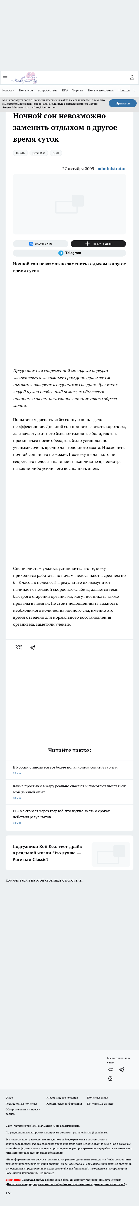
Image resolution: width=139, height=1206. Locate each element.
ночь (20, 152)
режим (38, 152)
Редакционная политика (21, 1103)
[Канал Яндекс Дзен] (98, 243)
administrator (112, 168)
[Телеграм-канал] (69, 253)
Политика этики (97, 1097)
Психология (127, 90)
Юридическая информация (64, 1103)
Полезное (26, 90)
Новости (8, 90)
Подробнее (47, 1173)
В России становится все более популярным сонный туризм (69, 770)
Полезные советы (101, 90)
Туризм (77, 90)
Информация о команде (62, 1097)
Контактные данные (100, 1103)
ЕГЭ (65, 90)
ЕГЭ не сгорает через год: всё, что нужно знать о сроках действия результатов (69, 817)
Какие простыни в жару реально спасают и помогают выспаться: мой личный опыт (69, 792)
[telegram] (34, 647)
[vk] (19, 647)
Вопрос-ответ (47, 90)
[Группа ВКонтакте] (40, 243)
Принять (123, 103)
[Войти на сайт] (132, 77)
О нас (9, 1097)
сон (56, 152)
